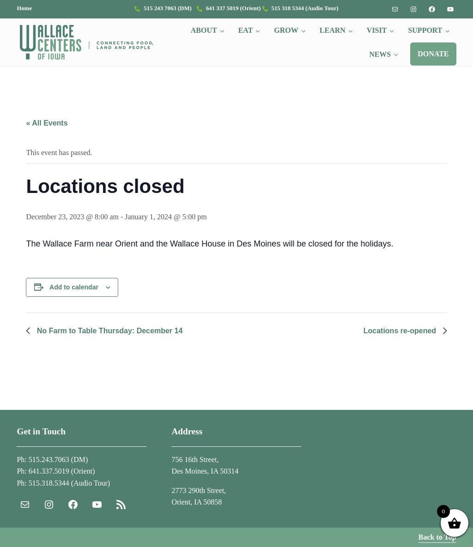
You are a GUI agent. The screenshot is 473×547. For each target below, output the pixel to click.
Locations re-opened (401, 331)
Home (24, 8)
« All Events (46, 123)
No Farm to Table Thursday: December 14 (108, 331)
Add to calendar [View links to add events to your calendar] (73, 287)
